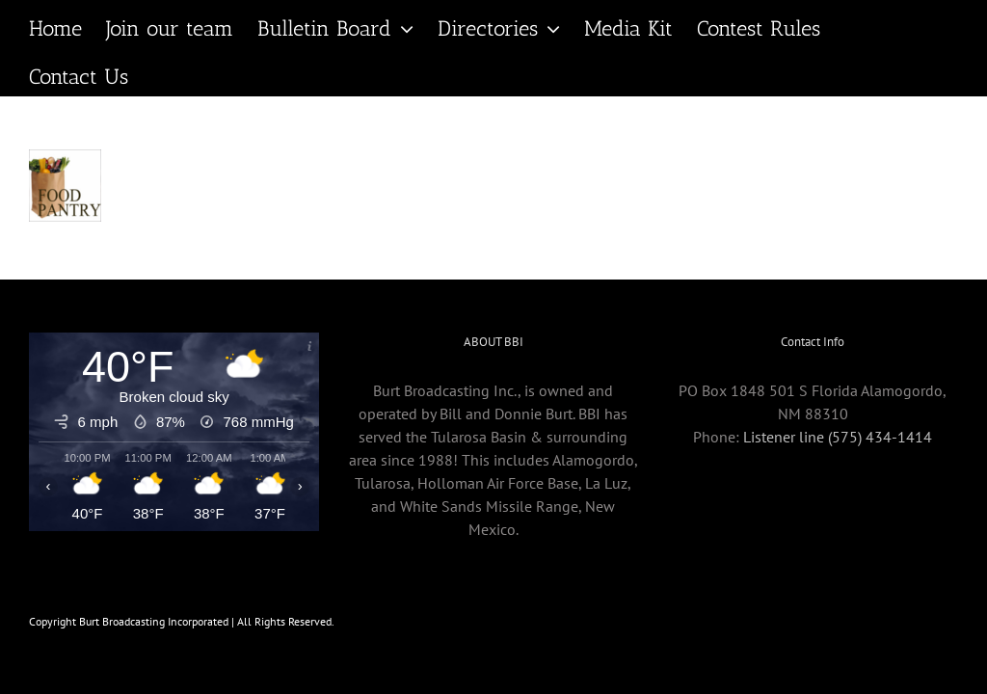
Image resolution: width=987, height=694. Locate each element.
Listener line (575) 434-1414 (837, 436)
